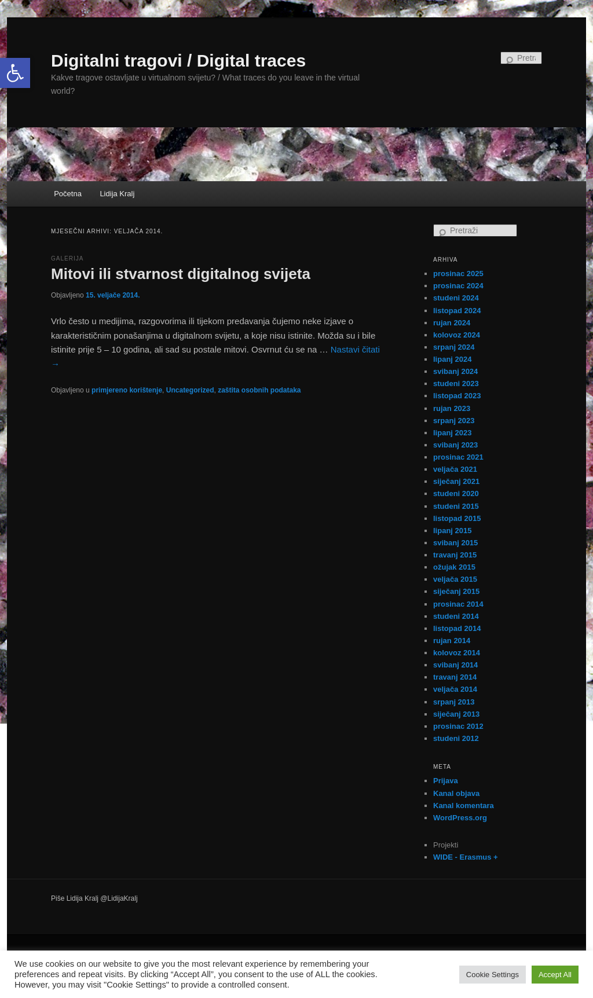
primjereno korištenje (126, 390)
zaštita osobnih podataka (259, 390)
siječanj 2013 (456, 714)
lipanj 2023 (452, 432)
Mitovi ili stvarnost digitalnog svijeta (180, 273)
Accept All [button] (555, 974)
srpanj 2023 (454, 420)
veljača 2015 (455, 579)
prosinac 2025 (458, 273)
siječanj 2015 (456, 591)
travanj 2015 (455, 555)
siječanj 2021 (456, 481)
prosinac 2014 (458, 604)
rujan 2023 (451, 408)
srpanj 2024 (454, 347)
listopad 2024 (457, 310)
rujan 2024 (451, 322)
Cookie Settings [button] (492, 974)
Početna (68, 193)
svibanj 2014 (455, 665)
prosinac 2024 (458, 285)
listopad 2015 (457, 518)
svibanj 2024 (455, 371)
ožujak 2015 (454, 567)
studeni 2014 (456, 616)
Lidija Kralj (117, 193)
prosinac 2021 (458, 457)
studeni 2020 (456, 493)
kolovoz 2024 (456, 335)
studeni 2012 (456, 738)
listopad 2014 (457, 628)
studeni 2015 (456, 506)
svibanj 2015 (455, 542)
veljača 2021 (455, 469)
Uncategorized (190, 390)
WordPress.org (460, 817)
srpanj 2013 (454, 702)
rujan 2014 (451, 640)
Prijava (445, 780)
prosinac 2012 (458, 726)
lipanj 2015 (452, 530)
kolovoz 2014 (456, 652)
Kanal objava (456, 793)
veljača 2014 (455, 689)
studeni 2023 (456, 383)
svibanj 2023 (455, 445)
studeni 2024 (456, 297)
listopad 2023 (457, 395)
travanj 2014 (455, 677)
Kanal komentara (463, 805)
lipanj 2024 (452, 359)
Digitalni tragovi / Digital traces (178, 60)
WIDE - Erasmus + (465, 857)
